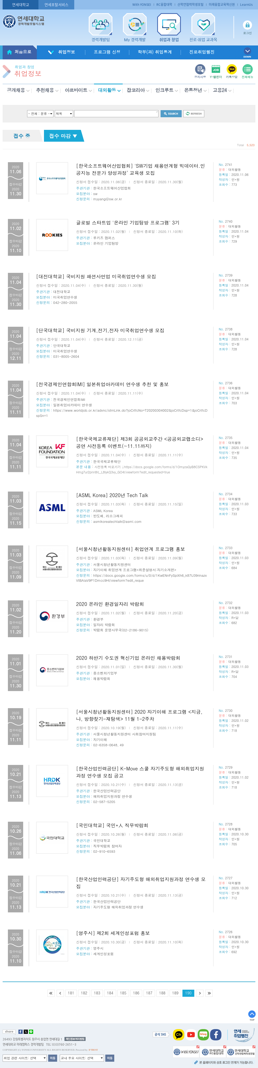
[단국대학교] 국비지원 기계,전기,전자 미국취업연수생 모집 (100, 330)
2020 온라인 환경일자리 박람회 (110, 604)
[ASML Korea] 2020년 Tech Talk (112, 495)
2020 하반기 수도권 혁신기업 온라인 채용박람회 (128, 658)
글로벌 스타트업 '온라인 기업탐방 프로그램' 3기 (128, 222)
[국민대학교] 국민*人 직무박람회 (112, 825)
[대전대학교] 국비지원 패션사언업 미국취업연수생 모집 (96, 276)
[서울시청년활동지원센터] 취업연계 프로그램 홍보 (130, 549)
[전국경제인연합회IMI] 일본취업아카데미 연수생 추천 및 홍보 (102, 384)
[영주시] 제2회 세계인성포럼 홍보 (113, 933)
